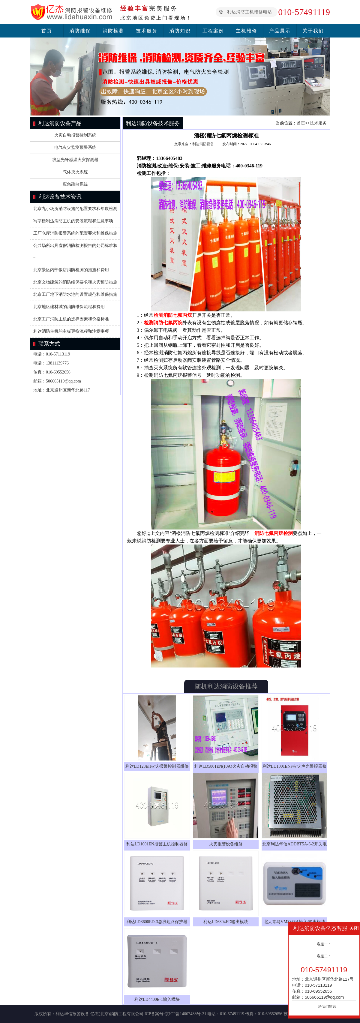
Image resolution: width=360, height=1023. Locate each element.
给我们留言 (327, 1006)
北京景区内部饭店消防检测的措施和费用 (71, 270)
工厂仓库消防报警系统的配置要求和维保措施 (75, 233)
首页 (46, 30)
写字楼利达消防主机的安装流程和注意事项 (73, 221)
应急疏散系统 (75, 184)
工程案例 (213, 30)
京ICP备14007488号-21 (185, 1014)
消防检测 (113, 30)
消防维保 (80, 30)
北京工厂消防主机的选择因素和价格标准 (71, 319)
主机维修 (246, 30)
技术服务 (147, 30)
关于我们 (313, 30)
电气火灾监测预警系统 (75, 147)
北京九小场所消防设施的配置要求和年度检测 (75, 208)
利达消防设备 (203, 144)
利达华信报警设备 (72, 1014)
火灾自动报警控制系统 (75, 135)
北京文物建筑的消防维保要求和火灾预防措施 (75, 282)
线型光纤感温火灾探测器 (75, 160)
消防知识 (180, 30)
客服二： (324, 956)
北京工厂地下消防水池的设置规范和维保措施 (75, 294)
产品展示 (280, 30)
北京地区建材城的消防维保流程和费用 (69, 306)
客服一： (324, 944)
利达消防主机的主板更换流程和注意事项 (71, 331)
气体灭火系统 (75, 172)
